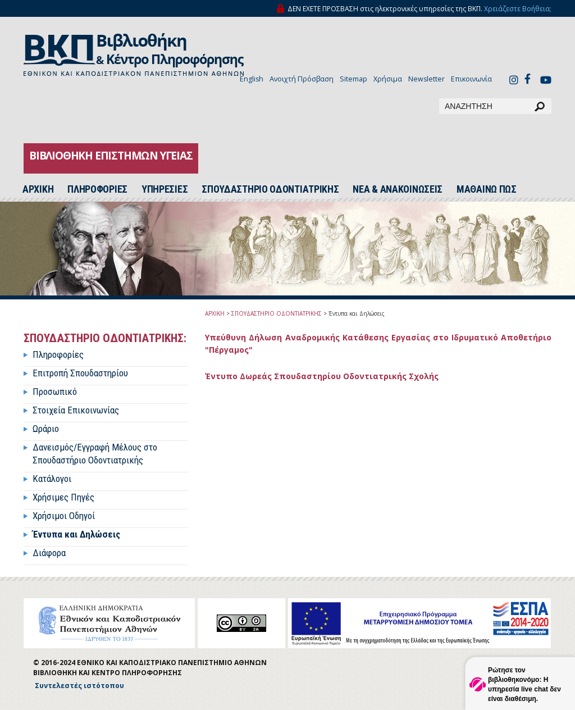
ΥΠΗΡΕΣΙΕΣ (165, 189)
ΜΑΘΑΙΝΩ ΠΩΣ (487, 189)
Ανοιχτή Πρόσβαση (302, 79)
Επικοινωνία (471, 79)
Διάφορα (49, 552)
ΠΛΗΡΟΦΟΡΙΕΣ (97, 189)
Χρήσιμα (387, 79)
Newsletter (426, 79)
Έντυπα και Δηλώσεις (76, 534)
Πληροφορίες (58, 354)
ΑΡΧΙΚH (37, 189)
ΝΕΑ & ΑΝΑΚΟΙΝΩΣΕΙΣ (397, 189)
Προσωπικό (55, 391)
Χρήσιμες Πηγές (63, 497)
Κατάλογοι (52, 478)
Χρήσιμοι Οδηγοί (64, 515)
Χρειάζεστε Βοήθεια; (517, 8)
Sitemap (353, 79)
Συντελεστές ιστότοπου (79, 685)
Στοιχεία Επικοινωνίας (76, 410)
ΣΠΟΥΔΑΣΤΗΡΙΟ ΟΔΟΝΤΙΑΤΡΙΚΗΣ (270, 189)
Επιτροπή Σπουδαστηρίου (80, 373)
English (251, 79)
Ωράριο (46, 428)
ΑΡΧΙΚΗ (215, 313)
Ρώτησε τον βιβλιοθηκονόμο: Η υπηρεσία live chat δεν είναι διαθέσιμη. (524, 684)
